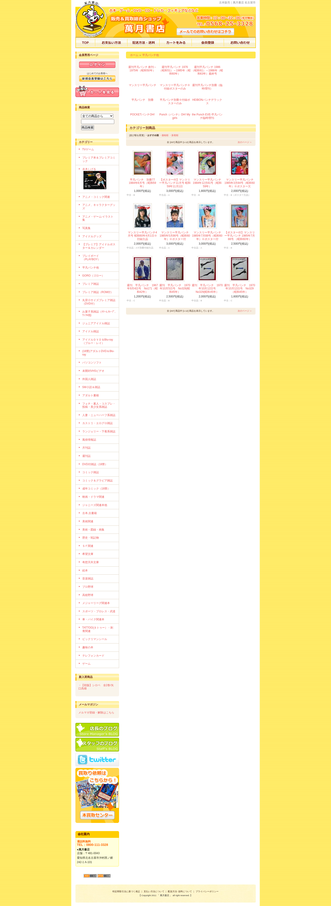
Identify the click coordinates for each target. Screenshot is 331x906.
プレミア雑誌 (90, 283)
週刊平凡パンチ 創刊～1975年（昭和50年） (142, 68)
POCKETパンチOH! (142, 114)
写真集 (86, 228)
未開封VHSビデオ (93, 370)
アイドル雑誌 (90, 331)
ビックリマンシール (94, 639)
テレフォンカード (93, 655)
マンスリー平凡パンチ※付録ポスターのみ (175, 87)
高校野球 (87, 595)
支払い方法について (154, 891)
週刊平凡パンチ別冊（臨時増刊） (207, 87)
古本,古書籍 (89, 513)
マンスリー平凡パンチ (142, 85)
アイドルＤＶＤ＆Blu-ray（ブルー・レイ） (97, 341)
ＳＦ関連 (87, 546)
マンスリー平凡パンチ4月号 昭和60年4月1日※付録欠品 (142, 236)
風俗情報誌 (89, 439)
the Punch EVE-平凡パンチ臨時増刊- (207, 116)
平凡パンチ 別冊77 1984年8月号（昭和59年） (143, 183)
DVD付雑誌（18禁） (95, 464)
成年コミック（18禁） (96, 488)
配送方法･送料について (180, 891)
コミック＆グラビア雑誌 (97, 480)
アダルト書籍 (90, 395)
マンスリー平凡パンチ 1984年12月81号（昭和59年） (207, 183)
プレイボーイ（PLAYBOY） (91, 257)
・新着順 (173, 135)
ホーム (134, 55)
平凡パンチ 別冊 (142, 99)
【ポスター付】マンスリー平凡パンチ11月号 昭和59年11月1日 (175, 183)
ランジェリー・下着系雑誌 (98, 431)
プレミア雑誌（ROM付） (98, 292)
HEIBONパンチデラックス (207, 101)
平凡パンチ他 (90, 267)
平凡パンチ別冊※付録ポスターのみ (175, 101)
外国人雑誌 (89, 379)
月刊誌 (86, 447)
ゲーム (86, 663)
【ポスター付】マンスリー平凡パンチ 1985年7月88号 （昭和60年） (239, 236)
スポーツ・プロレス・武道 (98, 611)
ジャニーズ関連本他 (94, 505)
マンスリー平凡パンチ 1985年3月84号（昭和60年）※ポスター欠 (239, 183)
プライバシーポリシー (207, 891)
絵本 (85, 570)
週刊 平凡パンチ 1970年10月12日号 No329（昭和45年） (239, 289)
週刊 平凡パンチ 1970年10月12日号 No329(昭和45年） (207, 289)
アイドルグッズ (92, 236)
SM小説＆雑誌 (91, 387)
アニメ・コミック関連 (96, 197)
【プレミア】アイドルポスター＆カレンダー (98, 246)
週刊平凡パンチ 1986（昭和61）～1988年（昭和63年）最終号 (207, 70)
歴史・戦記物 (90, 537)
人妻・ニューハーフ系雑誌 (98, 415)
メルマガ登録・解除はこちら (96, 712)
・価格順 (163, 135)
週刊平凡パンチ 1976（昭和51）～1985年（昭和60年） (174, 70)
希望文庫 (87, 554)
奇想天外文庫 (90, 562)
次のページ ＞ (245, 142)
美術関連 (87, 521)
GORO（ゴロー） (93, 275)
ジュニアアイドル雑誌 (96, 323)
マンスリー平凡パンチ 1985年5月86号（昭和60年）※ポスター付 (175, 236)
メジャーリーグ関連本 (96, 603)
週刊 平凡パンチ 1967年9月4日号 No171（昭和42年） (142, 289)
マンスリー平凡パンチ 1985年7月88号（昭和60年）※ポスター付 (207, 236)
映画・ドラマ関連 (93, 496)
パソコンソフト (92, 362)
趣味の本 (87, 647)
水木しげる (99, 179)
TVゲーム (88, 149)
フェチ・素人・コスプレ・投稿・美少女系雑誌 (98, 405)
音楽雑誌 (87, 578)
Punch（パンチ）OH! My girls (174, 116)
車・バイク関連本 (93, 619)
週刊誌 (86, 456)
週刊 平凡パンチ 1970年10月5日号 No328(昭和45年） (174, 289)
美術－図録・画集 (93, 529)
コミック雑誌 (90, 472)
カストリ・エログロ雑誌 (97, 423)
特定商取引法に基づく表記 (126, 891)
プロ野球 (87, 586)
